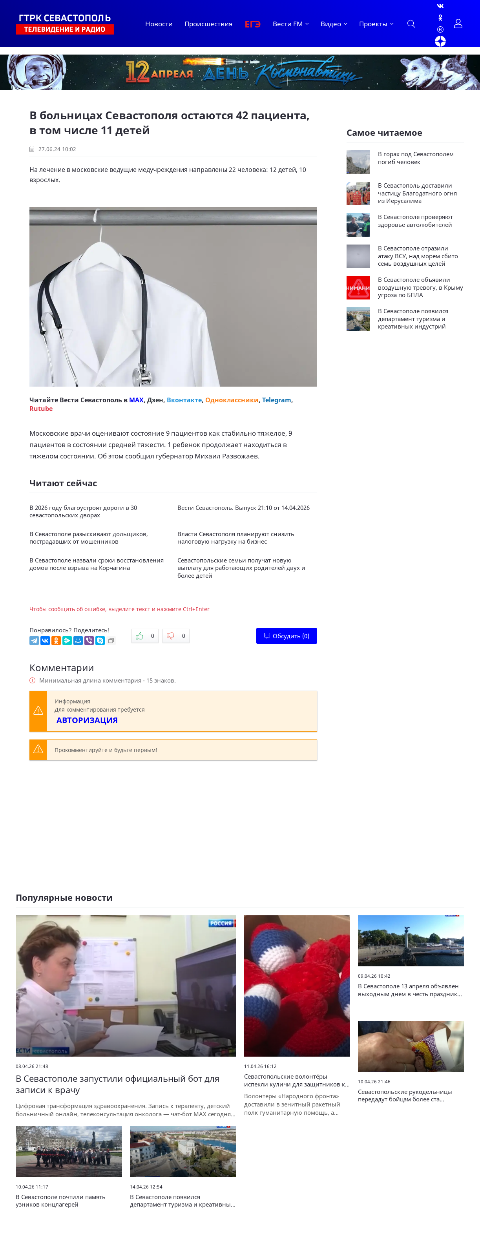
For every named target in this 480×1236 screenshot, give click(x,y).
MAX (136, 400)
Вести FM (288, 23)
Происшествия (208, 23)
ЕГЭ (253, 23)
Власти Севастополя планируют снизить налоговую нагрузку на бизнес (235, 538)
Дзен (155, 400)
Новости (159, 23)
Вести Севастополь (91, 400)
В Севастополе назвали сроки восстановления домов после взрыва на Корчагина (96, 564)
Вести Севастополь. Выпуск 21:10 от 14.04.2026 (243, 507)
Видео (331, 23)
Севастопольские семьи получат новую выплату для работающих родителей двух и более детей (241, 568)
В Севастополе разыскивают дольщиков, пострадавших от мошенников (88, 538)
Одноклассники (232, 400)
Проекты (373, 23)
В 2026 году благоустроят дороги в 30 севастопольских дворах (83, 511)
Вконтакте (184, 400)
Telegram (276, 400)
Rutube (41, 408)
